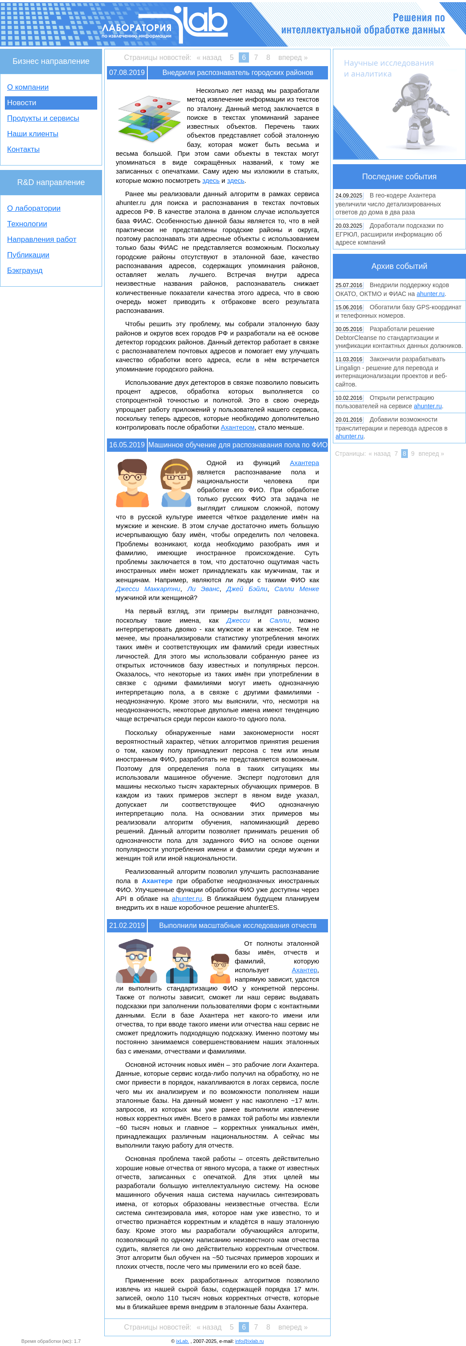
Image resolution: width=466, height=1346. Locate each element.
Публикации (28, 255)
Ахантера (304, 462)
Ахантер (304, 970)
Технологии (27, 224)
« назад (209, 57)
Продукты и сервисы (43, 118)
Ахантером (238, 427)
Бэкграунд (25, 270)
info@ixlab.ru (249, 1341)
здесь (211, 180)
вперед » (293, 57)
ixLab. (182, 1341)
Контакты (23, 149)
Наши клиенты (32, 134)
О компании (28, 87)
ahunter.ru (187, 898)
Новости (21, 103)
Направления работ (41, 239)
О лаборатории (34, 208)
